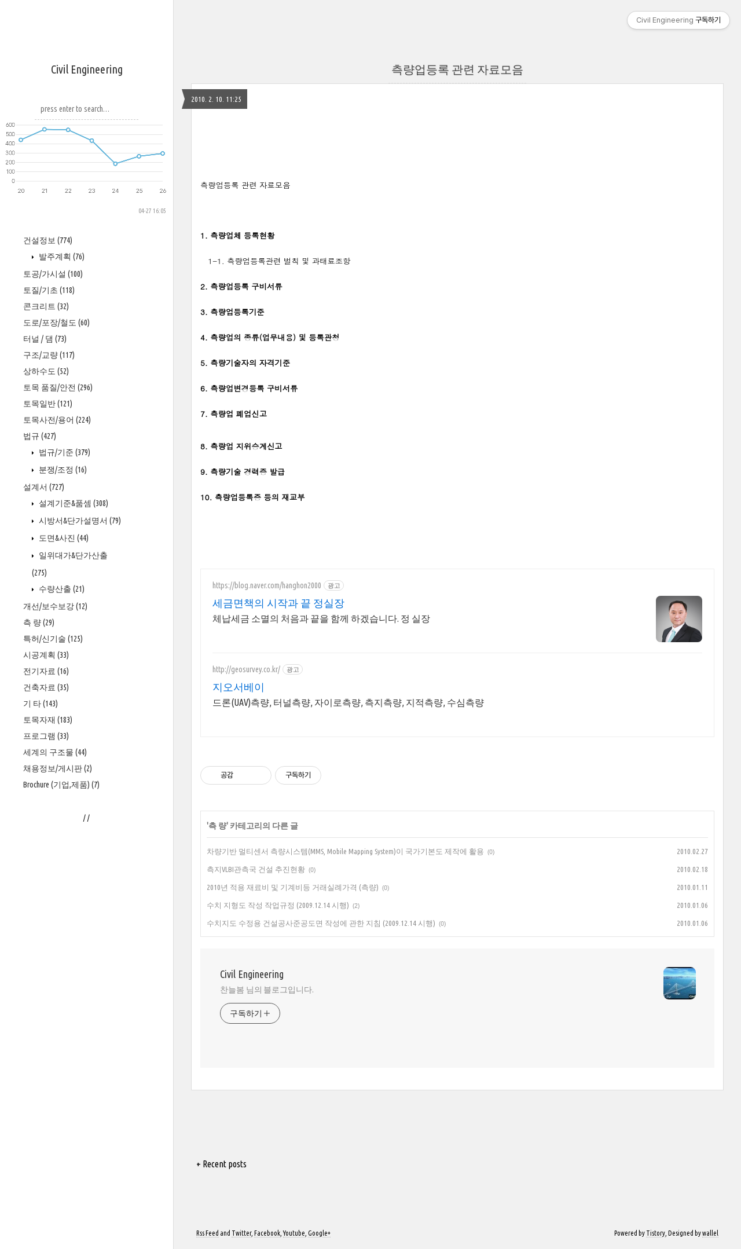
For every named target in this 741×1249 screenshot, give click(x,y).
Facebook (267, 1233)
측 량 (38, 622)
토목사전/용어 (57, 419)
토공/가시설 (53, 274)
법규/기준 (63, 452)
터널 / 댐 (45, 338)
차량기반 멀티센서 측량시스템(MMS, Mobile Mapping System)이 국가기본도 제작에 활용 (345, 851)
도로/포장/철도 (56, 322)
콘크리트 (46, 306)
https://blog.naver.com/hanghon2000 (266, 585)
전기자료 (46, 671)
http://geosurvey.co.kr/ (246, 669)
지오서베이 (238, 687)
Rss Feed (207, 1233)
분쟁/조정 (62, 469)
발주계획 (61, 256)
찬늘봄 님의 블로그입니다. (267, 989)
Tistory (655, 1233)
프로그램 (46, 736)
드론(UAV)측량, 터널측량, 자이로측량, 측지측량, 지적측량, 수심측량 (348, 702)
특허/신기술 (53, 638)
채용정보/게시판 (57, 768)
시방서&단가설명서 (79, 520)
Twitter (241, 1233)
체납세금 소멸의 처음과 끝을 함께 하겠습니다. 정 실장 (321, 618)
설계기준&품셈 (72, 503)
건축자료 (46, 687)
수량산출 (61, 589)
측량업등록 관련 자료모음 (457, 69)
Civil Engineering (87, 69)
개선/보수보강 (55, 606)
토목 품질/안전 (58, 387)
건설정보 (47, 240)
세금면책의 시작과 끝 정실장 (278, 603)
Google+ (319, 1233)
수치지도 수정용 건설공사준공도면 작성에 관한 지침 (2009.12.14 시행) (321, 923)
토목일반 (47, 403)
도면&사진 (63, 538)
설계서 (43, 487)
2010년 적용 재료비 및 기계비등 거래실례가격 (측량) (293, 887)
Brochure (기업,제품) (61, 784)
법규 (39, 436)
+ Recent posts (221, 1164)
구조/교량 (49, 355)
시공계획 (46, 655)
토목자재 (47, 719)
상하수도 (46, 371)
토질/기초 (49, 290)
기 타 (40, 703)
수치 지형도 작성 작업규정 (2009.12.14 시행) (278, 905)
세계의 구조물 (55, 752)
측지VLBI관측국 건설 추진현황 (256, 869)
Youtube (294, 1233)
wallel (710, 1233)
